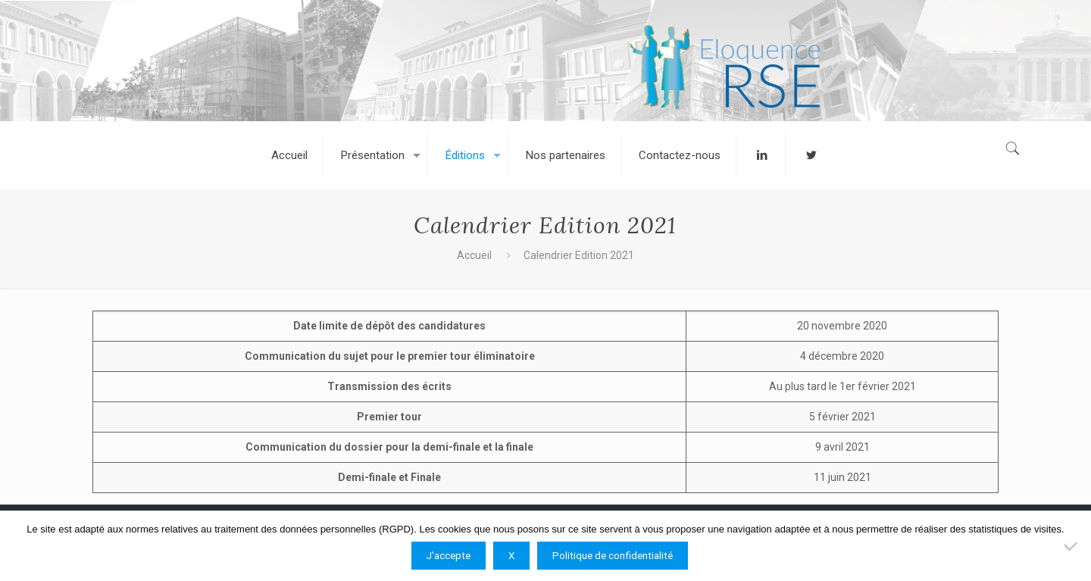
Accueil (474, 255)
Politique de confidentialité (612, 555)
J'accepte (448, 555)
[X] (1072, 546)
